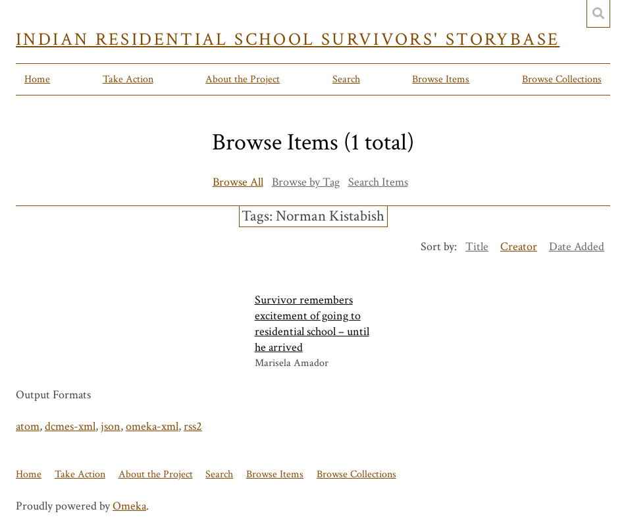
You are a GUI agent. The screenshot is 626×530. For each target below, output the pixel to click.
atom (27, 426)
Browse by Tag (306, 182)
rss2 (193, 426)
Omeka (129, 506)
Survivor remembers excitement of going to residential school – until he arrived (312, 323)
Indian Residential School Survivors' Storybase (288, 39)
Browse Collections (562, 79)
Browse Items (440, 79)
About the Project (242, 79)
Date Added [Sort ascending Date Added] (576, 246)
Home (37, 79)
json (110, 426)
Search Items (378, 182)
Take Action (128, 79)
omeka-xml (152, 426)
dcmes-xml (70, 426)
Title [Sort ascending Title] (476, 246)
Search (346, 79)
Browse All (238, 182)
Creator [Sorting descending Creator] (518, 246)
